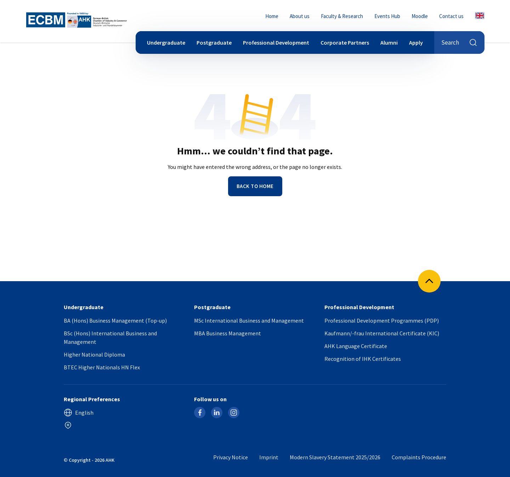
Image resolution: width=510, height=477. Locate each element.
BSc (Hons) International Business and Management (110, 337)
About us (300, 16)
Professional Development (276, 42)
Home (271, 16)
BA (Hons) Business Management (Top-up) (115, 320)
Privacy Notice (230, 457)
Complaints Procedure (419, 457)
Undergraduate (166, 42)
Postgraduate (214, 42)
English (79, 412)
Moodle (420, 16)
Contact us (451, 16)
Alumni (389, 42)
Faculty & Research (342, 16)
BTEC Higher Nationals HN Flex (102, 367)
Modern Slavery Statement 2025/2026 (335, 457)
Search (459, 42)
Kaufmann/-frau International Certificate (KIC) (381, 333)
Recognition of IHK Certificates (362, 358)
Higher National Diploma (94, 354)
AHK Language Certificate (355, 346)
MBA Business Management (227, 333)
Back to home (255, 186)
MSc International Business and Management (249, 320)
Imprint (268, 457)
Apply (416, 42)
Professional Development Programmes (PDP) (381, 320)
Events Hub (387, 16)
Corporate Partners (345, 42)
